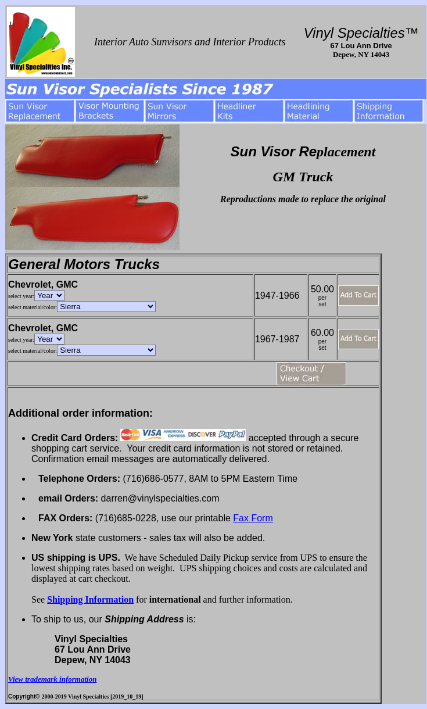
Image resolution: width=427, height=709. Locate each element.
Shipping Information (90, 599)
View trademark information (52, 679)
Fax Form (252, 518)
